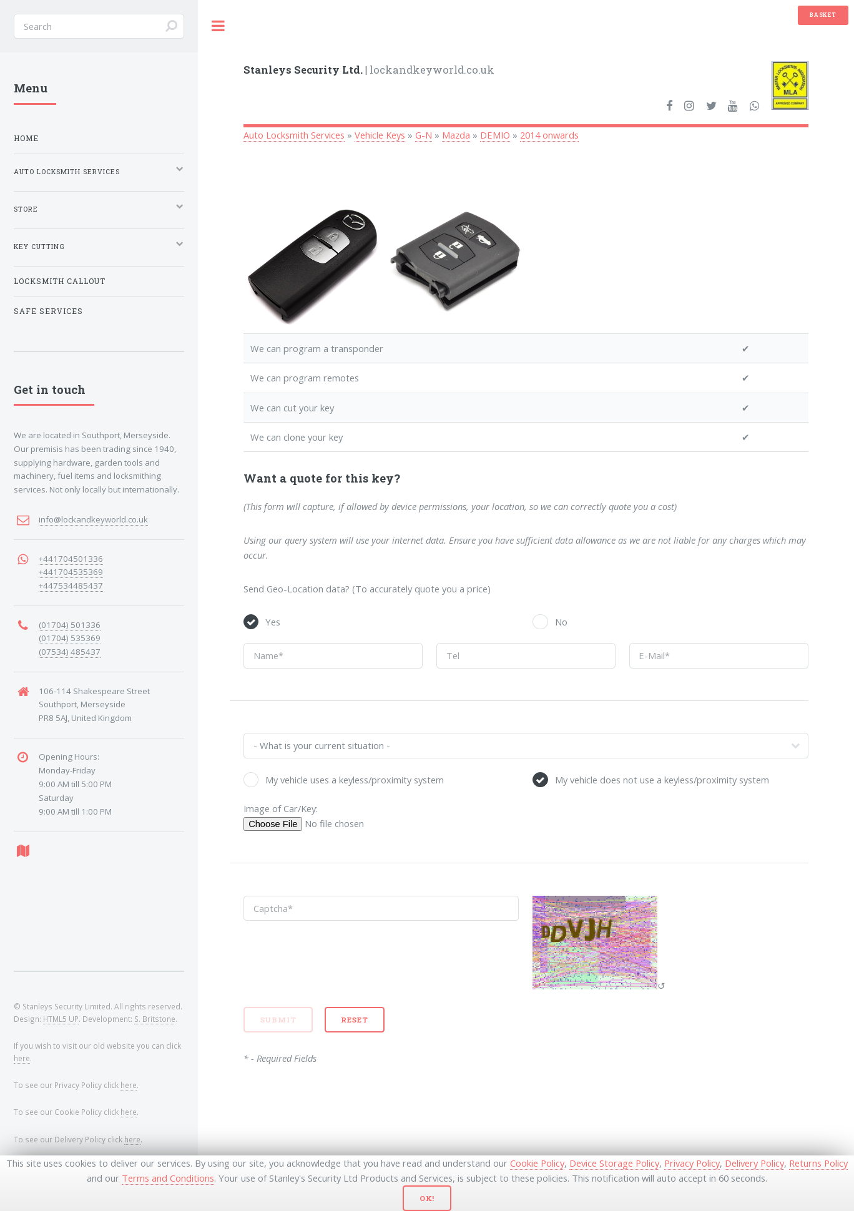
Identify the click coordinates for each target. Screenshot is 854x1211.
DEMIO (495, 135)
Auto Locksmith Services (294, 135)
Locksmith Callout (60, 281)
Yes (272, 621)
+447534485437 (71, 585)
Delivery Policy (754, 1163)
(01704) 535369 (70, 638)
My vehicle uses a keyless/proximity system (354, 779)
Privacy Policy (692, 1163)
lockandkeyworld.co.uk (368, 69)
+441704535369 (71, 571)
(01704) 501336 (70, 624)
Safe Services (48, 311)
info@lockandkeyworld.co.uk (93, 519)
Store (26, 209)
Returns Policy (818, 1163)
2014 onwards (549, 135)
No (561, 621)
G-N (423, 135)
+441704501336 (71, 558)
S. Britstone (154, 1019)
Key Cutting (39, 246)
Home (26, 138)
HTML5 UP (61, 1019)
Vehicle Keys (380, 135)
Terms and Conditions (168, 1178)
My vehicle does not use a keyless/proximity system (662, 779)
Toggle (218, 26)
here (22, 1058)
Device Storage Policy (614, 1163)
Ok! (427, 1198)
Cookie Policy (537, 1163)
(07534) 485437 (70, 651)
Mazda (456, 135)
